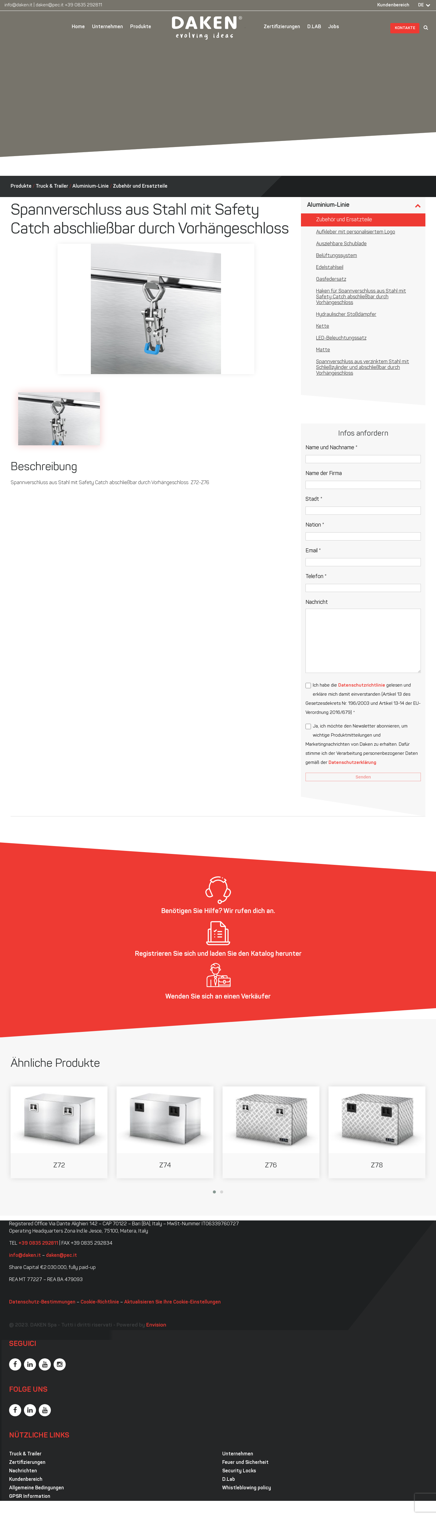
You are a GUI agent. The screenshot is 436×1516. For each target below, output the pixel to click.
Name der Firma (324, 474)
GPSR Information (29, 1496)
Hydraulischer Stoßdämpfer (346, 314)
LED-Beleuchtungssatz (341, 338)
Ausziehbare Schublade (341, 244)
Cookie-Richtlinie (100, 1302)
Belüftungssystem (336, 255)
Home (78, 27)
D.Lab (228, 1479)
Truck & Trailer (52, 186)
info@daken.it (18, 5)
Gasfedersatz (331, 279)
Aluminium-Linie (90, 186)
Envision (156, 1325)
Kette (322, 326)
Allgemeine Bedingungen (36, 1488)
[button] (214, 1192)
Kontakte (405, 28)
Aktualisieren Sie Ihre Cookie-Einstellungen (172, 1302)
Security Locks (239, 1471)
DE (421, 5)
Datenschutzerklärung (352, 763)
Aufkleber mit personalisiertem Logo (355, 232)
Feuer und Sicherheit (245, 1462)
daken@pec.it (50, 5)
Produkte (140, 27)
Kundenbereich (393, 5)
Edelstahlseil (329, 267)
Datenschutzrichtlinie (361, 685)
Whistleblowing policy (246, 1488)
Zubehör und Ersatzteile (140, 186)
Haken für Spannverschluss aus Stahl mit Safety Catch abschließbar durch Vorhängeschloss (361, 297)
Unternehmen (107, 27)
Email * (313, 551)
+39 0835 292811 (83, 5)
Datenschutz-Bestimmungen (42, 1302)
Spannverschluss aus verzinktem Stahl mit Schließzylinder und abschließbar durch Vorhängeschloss (362, 368)
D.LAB (314, 27)
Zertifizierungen (282, 27)
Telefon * (316, 577)
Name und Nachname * (332, 448)
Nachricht (317, 602)
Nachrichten (23, 1471)
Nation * (315, 525)
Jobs (333, 27)
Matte (323, 350)
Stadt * (314, 499)
